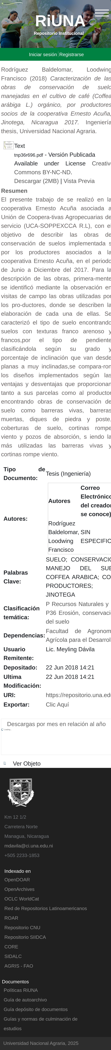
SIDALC (13, 956)
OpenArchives (19, 889)
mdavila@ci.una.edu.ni (28, 845)
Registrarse (71, 54)
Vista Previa (79, 180)
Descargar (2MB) (36, 180)
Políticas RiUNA (21, 990)
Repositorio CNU (22, 927)
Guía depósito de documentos (36, 1009)
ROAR (11, 918)
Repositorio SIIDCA (25, 937)
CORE (11, 946)
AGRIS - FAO (18, 966)
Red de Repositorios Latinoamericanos (45, 908)
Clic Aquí (57, 704)
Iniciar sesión (43, 54)
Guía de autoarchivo (25, 999)
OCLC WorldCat (21, 898)
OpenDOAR (17, 879)
